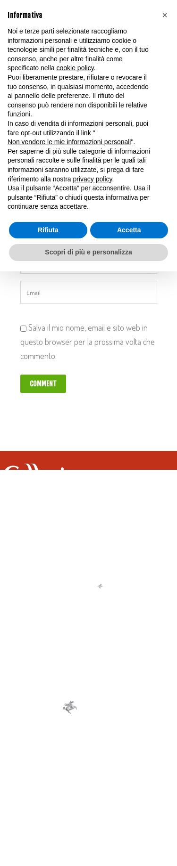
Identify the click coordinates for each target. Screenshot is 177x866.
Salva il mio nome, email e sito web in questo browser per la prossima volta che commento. (87, 341)
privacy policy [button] (92, 179)
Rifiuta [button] (48, 230)
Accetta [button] (129, 230)
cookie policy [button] (75, 68)
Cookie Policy (100, 797)
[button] (164, 15)
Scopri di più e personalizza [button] (88, 252)
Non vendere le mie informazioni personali (69, 142)
